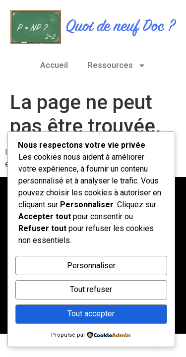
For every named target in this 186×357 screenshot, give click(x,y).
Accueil (54, 65)
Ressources (117, 65)
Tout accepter (91, 313)
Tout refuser (91, 289)
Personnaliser (91, 265)
